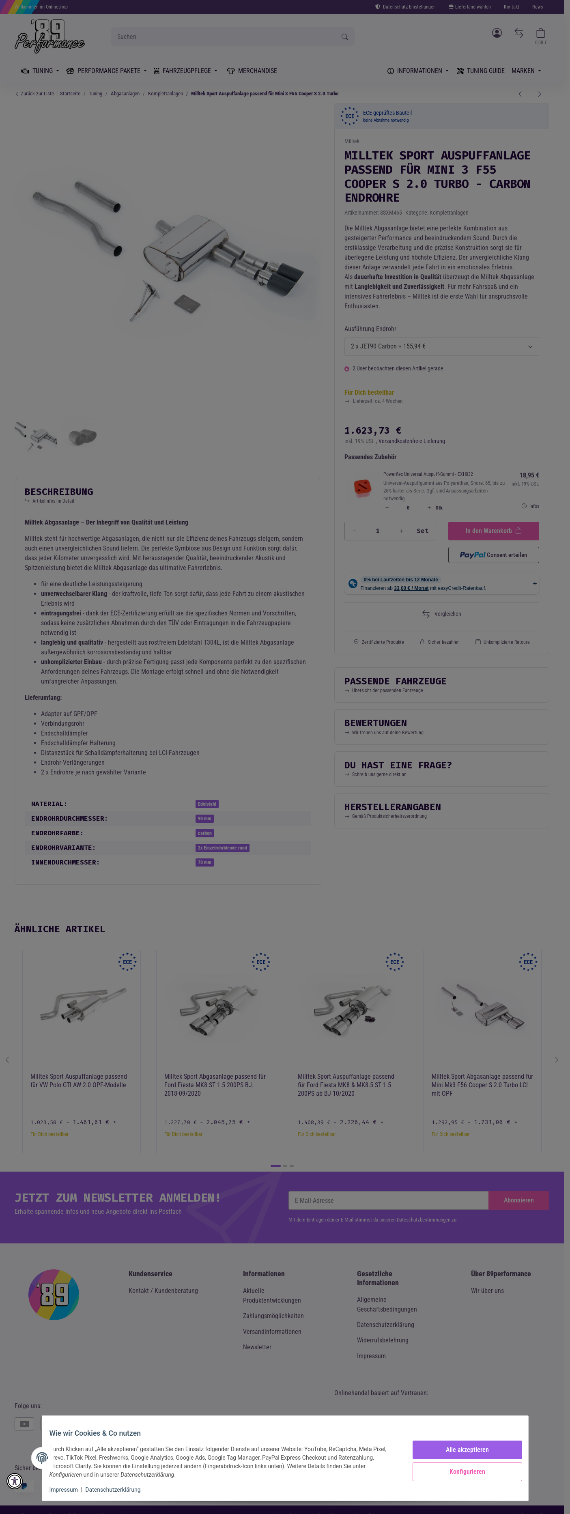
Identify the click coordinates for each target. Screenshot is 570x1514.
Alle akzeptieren (462, 1450)
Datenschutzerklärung (118, 1489)
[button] (14, 1481)
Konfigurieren (462, 1471)
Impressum (69, 1489)
